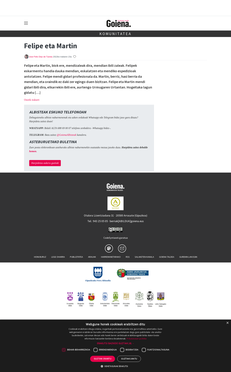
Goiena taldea (166, 256)
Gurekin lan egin (188, 256)
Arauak (92, 256)
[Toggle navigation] (26, 23)
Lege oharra (58, 256)
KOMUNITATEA (115, 33)
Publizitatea (76, 256)
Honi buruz (40, 256)
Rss (128, 256)
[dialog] (115, 346)
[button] (115, 343)
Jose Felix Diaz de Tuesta (40, 56)
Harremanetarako (111, 256)
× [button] (227, 323)
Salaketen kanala (144, 256)
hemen (32, 151)
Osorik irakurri (31, 99)
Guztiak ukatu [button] (129, 358)
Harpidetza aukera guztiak (45, 163)
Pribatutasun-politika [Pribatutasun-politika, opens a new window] (136, 338)
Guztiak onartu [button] (102, 358)
